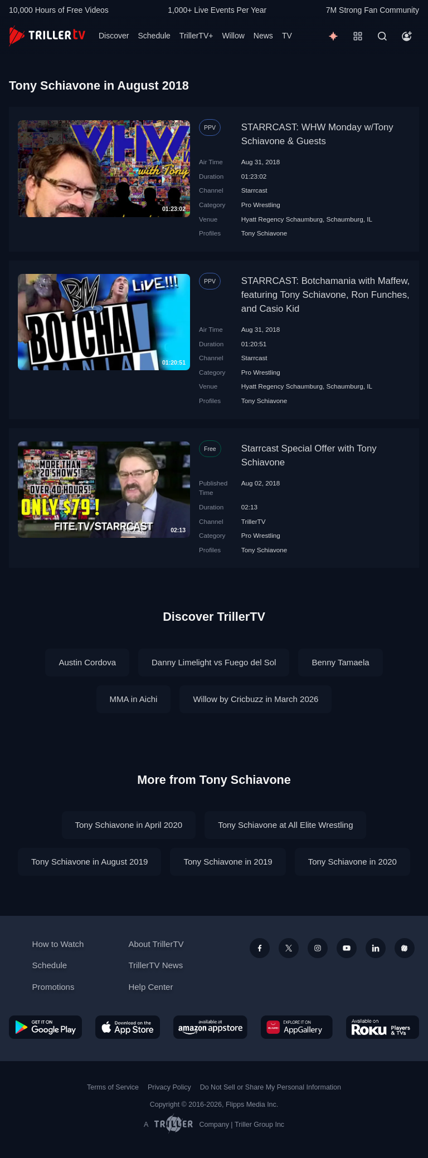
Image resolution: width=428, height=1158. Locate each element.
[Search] (382, 36)
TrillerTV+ (196, 35)
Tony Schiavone (264, 233)
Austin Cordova (87, 662)
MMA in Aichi (134, 699)
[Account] (407, 36)
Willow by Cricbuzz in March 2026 (255, 699)
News (263, 35)
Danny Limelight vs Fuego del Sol (214, 662)
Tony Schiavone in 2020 (352, 861)
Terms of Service (113, 1087)
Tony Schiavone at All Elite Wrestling (285, 825)
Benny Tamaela (340, 662)
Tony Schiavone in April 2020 (129, 825)
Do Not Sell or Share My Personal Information (270, 1087)
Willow (233, 35)
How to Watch (58, 944)
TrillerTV (253, 521)
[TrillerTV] (47, 36)
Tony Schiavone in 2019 (227, 861)
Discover (114, 35)
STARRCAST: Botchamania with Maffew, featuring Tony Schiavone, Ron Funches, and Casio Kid (325, 295)
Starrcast (254, 190)
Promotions (53, 987)
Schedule (154, 35)
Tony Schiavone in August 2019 (89, 861)
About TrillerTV (155, 944)
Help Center (150, 987)
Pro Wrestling (260, 204)
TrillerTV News (155, 965)
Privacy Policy (169, 1087)
